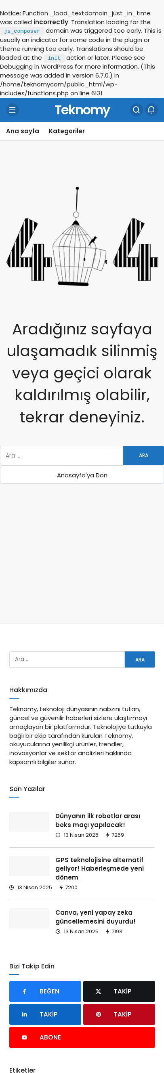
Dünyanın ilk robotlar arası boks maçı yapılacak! (97, 820)
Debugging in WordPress (36, 66)
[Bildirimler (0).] (151, 109)
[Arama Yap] (136, 109)
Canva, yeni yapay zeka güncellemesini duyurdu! (95, 917)
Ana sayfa (22, 131)
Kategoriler (67, 131)
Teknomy (82, 109)
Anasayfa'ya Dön (82, 475)
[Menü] (12, 109)
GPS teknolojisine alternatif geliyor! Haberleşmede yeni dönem (99, 869)
